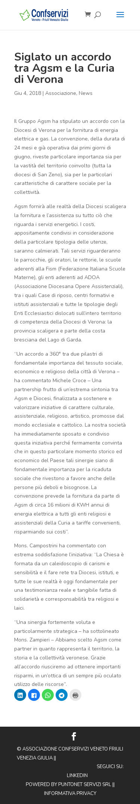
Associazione (60, 93)
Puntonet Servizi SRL (84, 784)
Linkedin (77, 775)
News (86, 93)
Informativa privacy (70, 793)
